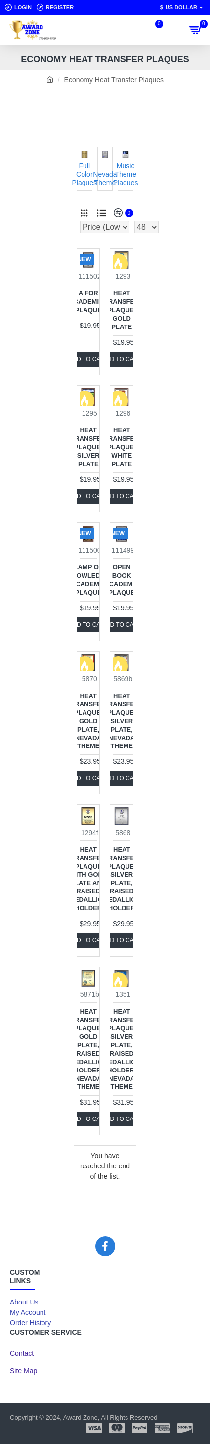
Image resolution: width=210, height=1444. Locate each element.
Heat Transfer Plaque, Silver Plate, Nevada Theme (121, 720)
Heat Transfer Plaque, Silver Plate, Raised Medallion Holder (122, 879)
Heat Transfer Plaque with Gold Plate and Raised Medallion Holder (88, 879)
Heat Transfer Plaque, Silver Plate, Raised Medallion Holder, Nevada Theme (122, 1049)
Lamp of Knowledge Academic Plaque (88, 579)
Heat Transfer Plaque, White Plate (121, 446)
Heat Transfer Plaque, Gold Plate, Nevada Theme (88, 720)
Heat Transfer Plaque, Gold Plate (121, 309)
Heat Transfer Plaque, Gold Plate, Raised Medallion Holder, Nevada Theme (88, 1049)
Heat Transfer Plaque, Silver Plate (88, 446)
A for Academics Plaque (88, 301)
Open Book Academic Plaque (121, 579)
